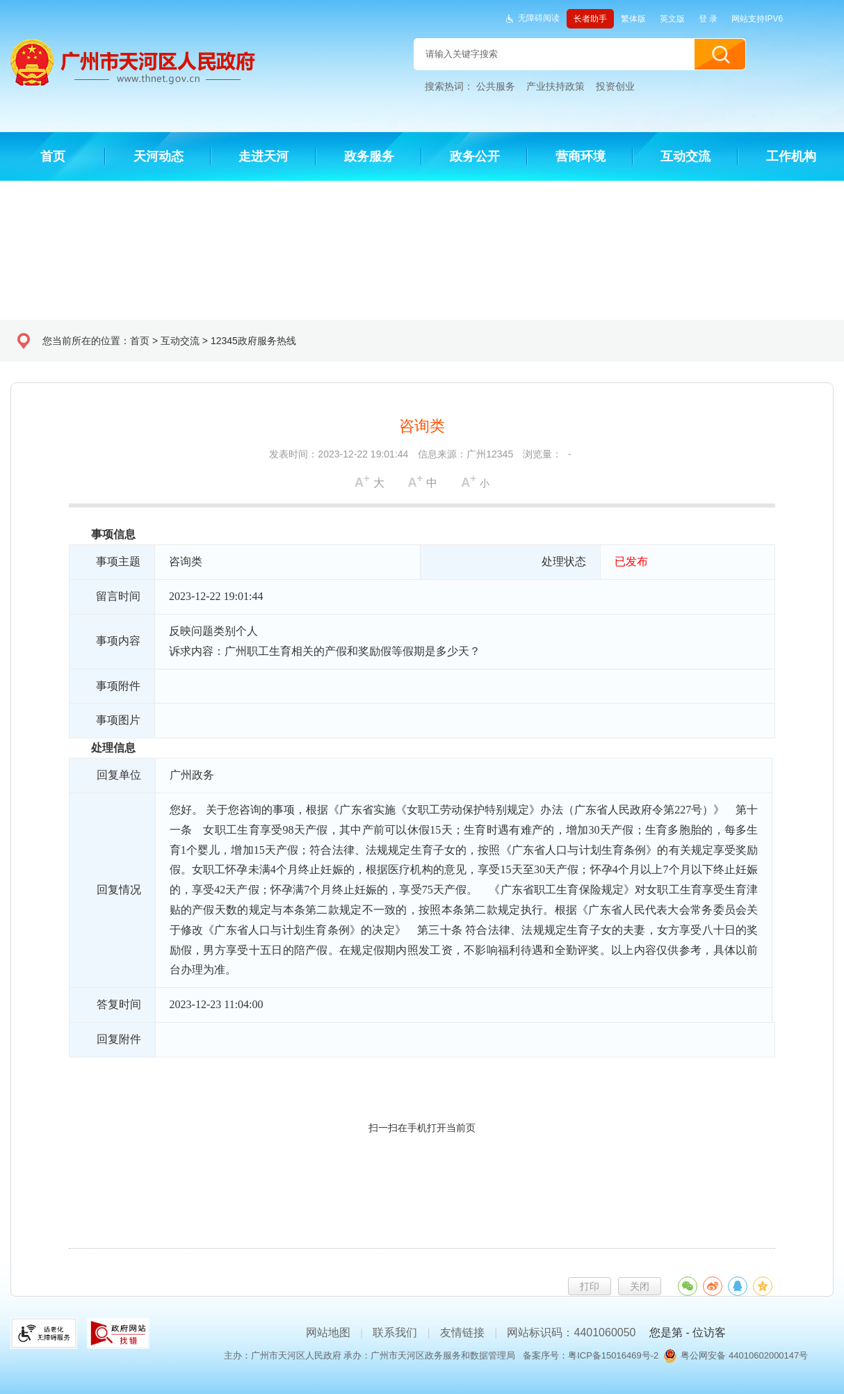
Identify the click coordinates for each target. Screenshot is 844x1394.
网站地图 (328, 1332)
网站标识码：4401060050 (571, 1332)
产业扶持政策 (555, 86)
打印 (589, 1286)
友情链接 (462, 1332)
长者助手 (590, 19)
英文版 (672, 19)
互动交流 (180, 340)
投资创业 (615, 86)
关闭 (639, 1286)
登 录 (708, 19)
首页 (139, 340)
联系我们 (395, 1332)
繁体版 (633, 19)
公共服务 (495, 86)
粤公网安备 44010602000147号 (744, 1355)
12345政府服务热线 (253, 340)
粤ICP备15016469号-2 (613, 1355)
